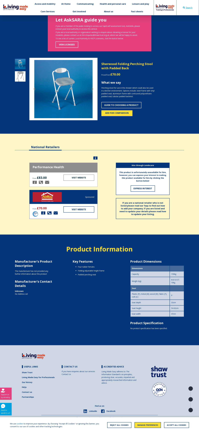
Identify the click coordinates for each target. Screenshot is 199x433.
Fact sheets (137, 11)
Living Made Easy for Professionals (38, 377)
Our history (27, 382)
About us (108, 11)
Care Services (48, 11)
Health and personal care (113, 3)
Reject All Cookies (119, 425)
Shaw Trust (27, 372)
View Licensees (67, 44)
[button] (34, 89)
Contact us (27, 392)
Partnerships (28, 397)
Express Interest (142, 188)
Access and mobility (45, 3)
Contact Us (66, 374)
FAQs (24, 387)
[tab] (45, 145)
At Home (66, 3)
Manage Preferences (147, 425)
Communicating (85, 3)
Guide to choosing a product (121, 105)
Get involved (79, 11)
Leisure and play (140, 3)
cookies (20, 423)
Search (187, 7)
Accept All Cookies (176, 425)
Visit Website (79, 177)
